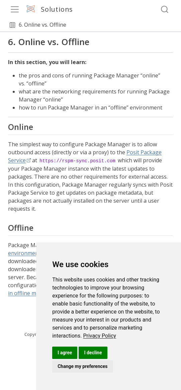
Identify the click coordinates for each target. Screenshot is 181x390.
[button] (12, 25)
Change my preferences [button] (82, 366)
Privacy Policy (99, 336)
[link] (99, 336)
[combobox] (165, 9)
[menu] (14, 9)
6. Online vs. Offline (42, 24)
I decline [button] (93, 352)
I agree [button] (65, 352)
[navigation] (123, 25)
